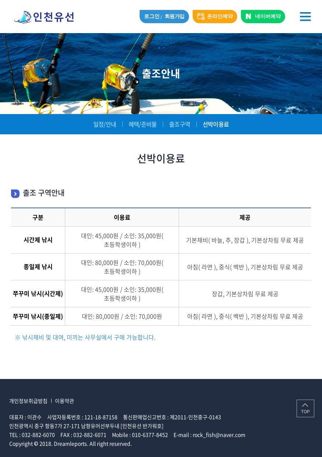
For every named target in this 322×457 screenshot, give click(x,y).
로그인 (151, 16)
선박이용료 (216, 124)
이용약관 (64, 400)
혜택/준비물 (143, 124)
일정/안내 (104, 124)
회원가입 (175, 16)
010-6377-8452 (150, 434)
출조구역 (179, 124)
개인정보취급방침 (28, 400)
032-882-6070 (38, 434)
